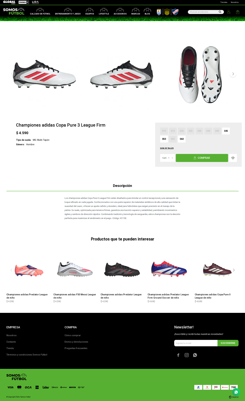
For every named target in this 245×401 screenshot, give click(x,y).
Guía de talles (167, 148)
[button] (233, 74)
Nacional (174, 11)
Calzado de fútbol (40, 14)
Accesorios (120, 14)
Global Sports (9, 2)
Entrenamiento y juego (68, 14)
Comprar (204, 157)
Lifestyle (104, 14)
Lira (33, 2)
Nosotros (235, 2)
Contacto (11, 342)
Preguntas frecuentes (76, 348)
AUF (156, 11)
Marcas (135, 14)
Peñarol (166, 11)
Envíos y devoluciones (76, 342)
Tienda (10, 348)
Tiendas (223, 2)
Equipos (89, 14)
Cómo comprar (73, 335)
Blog (147, 14)
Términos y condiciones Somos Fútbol (26, 354)
